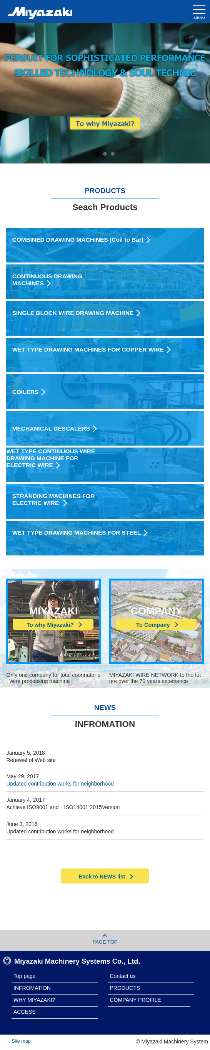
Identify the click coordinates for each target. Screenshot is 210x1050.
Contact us (123, 976)
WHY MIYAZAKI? (34, 1000)
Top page (24, 976)
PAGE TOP (104, 939)
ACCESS (24, 1012)
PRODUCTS (125, 988)
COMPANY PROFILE (135, 1000)
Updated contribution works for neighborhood (59, 784)
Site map (21, 1041)
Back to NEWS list (105, 876)
